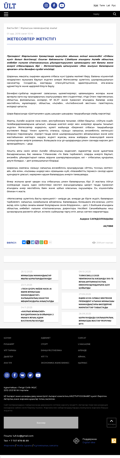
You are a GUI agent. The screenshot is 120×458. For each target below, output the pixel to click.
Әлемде (82, 350)
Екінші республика (51, 350)
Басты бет (12, 28)
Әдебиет (45, 338)
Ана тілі (8, 363)
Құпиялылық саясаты (46, 445)
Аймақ (81, 356)
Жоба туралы (24, 445)
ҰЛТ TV (44, 356)
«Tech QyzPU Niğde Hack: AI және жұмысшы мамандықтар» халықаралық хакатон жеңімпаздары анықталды (37, 295)
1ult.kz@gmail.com (23, 435)
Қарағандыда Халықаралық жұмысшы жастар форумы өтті (96, 320)
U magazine (84, 344)
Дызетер (8, 356)
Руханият (9, 344)
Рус (114, 5)
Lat (108, 5)
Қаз (96, 5)
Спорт (44, 344)
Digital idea (88, 442)
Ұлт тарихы (10, 350)
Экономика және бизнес (55, 363)
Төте (102, 5)
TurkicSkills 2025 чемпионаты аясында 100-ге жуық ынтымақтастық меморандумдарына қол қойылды (96, 281)
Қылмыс (82, 363)
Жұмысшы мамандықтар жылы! (38, 28)
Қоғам (7, 338)
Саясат (82, 338)
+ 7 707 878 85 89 (19, 440)
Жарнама (9, 445)
